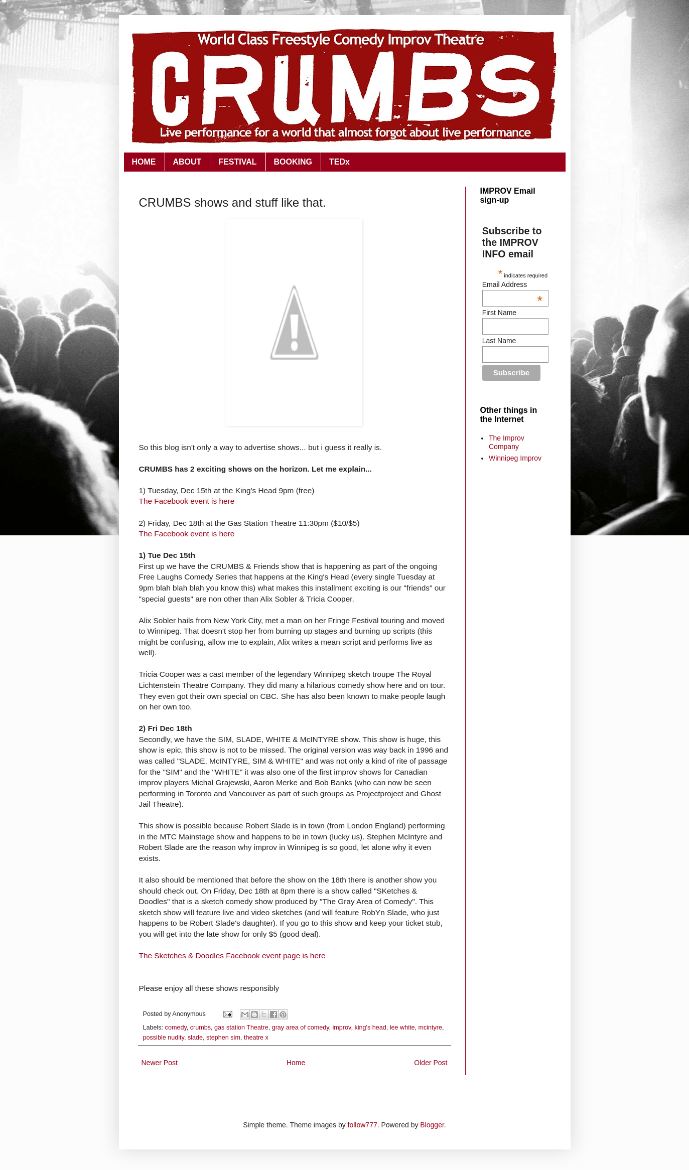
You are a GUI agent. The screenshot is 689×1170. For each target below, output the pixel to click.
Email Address (512, 284)
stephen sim (223, 1037)
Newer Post (160, 1063)
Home (296, 1063)
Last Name (499, 341)
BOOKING (293, 162)
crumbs (200, 1027)
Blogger (432, 1125)
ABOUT (187, 162)
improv (342, 1027)
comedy (176, 1027)
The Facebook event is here (187, 501)
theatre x (256, 1037)
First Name (499, 313)
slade (195, 1037)
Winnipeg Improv (515, 458)
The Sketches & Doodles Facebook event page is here (232, 955)
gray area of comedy (300, 1027)
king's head (370, 1027)
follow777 (362, 1125)
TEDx (339, 162)
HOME (144, 162)
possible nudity (163, 1037)
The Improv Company (506, 442)
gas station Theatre (241, 1027)
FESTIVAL (237, 162)
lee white (402, 1027)
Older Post (430, 1063)
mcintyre (430, 1027)
